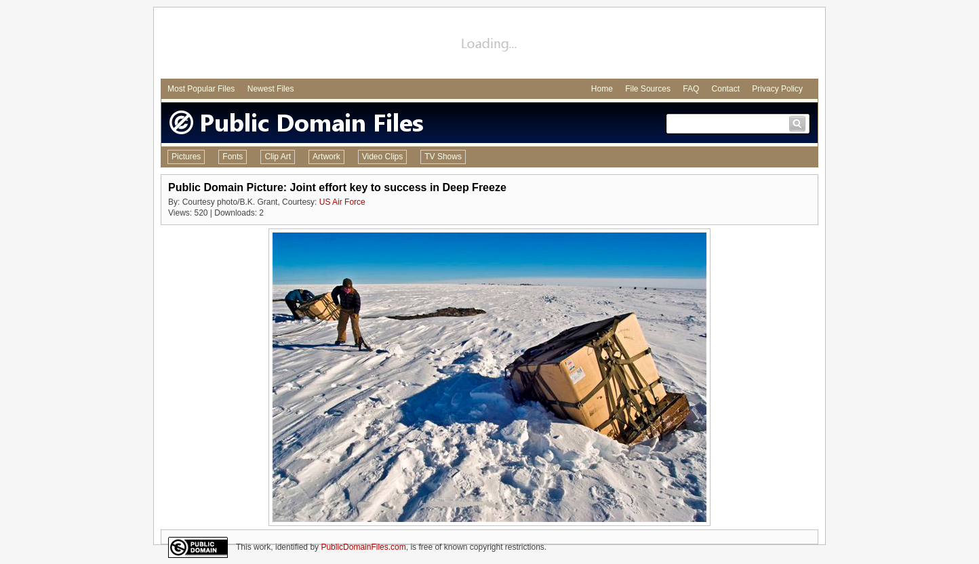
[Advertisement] (489, 44)
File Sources (648, 89)
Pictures (186, 156)
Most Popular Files (201, 89)
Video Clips (382, 156)
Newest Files (270, 89)
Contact (726, 89)
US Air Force (342, 202)
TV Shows (443, 156)
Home (602, 89)
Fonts (232, 156)
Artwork (326, 156)
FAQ (691, 89)
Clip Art (277, 156)
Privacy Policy (777, 89)
